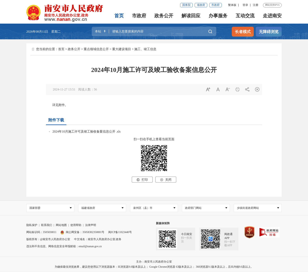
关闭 (165, 179)
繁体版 (232, 5)
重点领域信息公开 (96, 49)
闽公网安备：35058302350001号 (82, 232)
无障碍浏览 (269, 32)
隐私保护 (31, 225)
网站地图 (61, 225)
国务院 (186, 5)
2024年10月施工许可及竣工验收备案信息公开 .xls (86, 131)
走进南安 (272, 15)
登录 (245, 5)
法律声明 (90, 225)
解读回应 (191, 15)
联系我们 (46, 225)
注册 (255, 5)
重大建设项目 (121, 49)
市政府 (215, 5)
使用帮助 (75, 225)
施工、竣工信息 (145, 49)
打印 (142, 179)
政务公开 (163, 15)
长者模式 (243, 32)
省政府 (201, 5)
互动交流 (245, 15)
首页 (119, 15)
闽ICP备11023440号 (120, 232)
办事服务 (218, 15)
